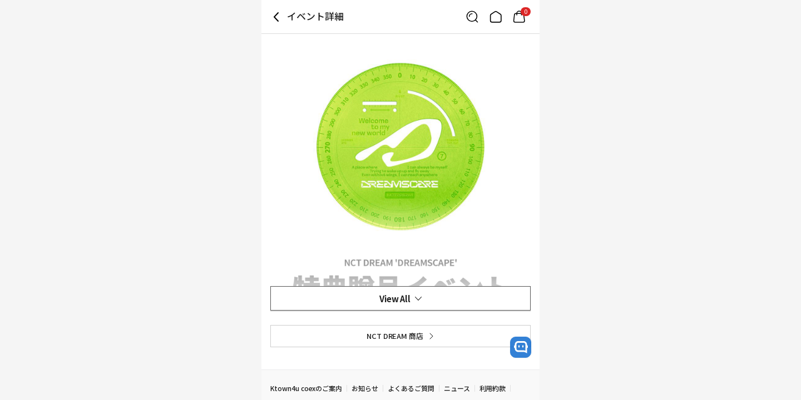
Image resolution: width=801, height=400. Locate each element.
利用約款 (492, 388)
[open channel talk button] (520, 347)
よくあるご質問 (411, 388)
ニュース (457, 388)
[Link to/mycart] (519, 17)
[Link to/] (496, 17)
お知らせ (365, 388)
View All (400, 298)
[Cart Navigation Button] (519, 17)
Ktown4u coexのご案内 (306, 388)
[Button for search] (472, 17)
